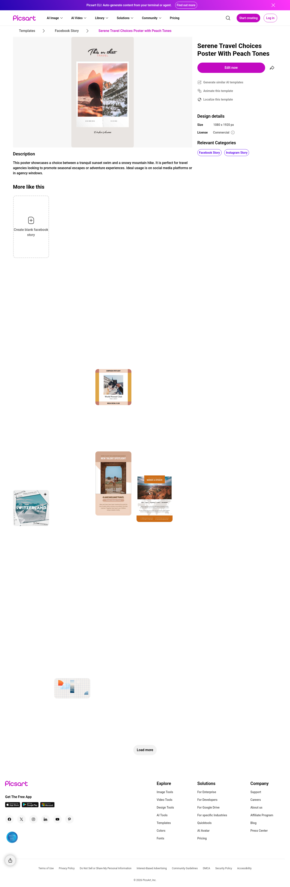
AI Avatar (203, 830)
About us (256, 807)
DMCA (206, 868)
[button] (55, 18)
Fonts (160, 838)
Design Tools (165, 807)
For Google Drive (208, 807)
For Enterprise (206, 792)
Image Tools (165, 792)
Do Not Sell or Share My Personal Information (105, 868)
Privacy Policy (67, 868)
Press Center (259, 830)
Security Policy (223, 868)
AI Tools (162, 815)
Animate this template (218, 91)
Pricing (202, 838)
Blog (253, 823)
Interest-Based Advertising (152, 868)
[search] (228, 18)
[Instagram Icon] (33, 819)
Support (255, 792)
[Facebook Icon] (9, 819)
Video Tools (164, 799)
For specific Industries (212, 815)
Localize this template (218, 99)
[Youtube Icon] (57, 819)
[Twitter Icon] (21, 819)
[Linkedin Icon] (45, 819)
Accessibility (244, 868)
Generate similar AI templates (223, 82)
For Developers (207, 799)
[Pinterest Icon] (69, 819)
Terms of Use (46, 868)
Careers (255, 799)
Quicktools (204, 823)
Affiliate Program (261, 815)
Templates (164, 823)
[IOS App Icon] (12, 806)
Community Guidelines (185, 868)
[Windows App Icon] (47, 806)
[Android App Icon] (30, 806)
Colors (161, 830)
